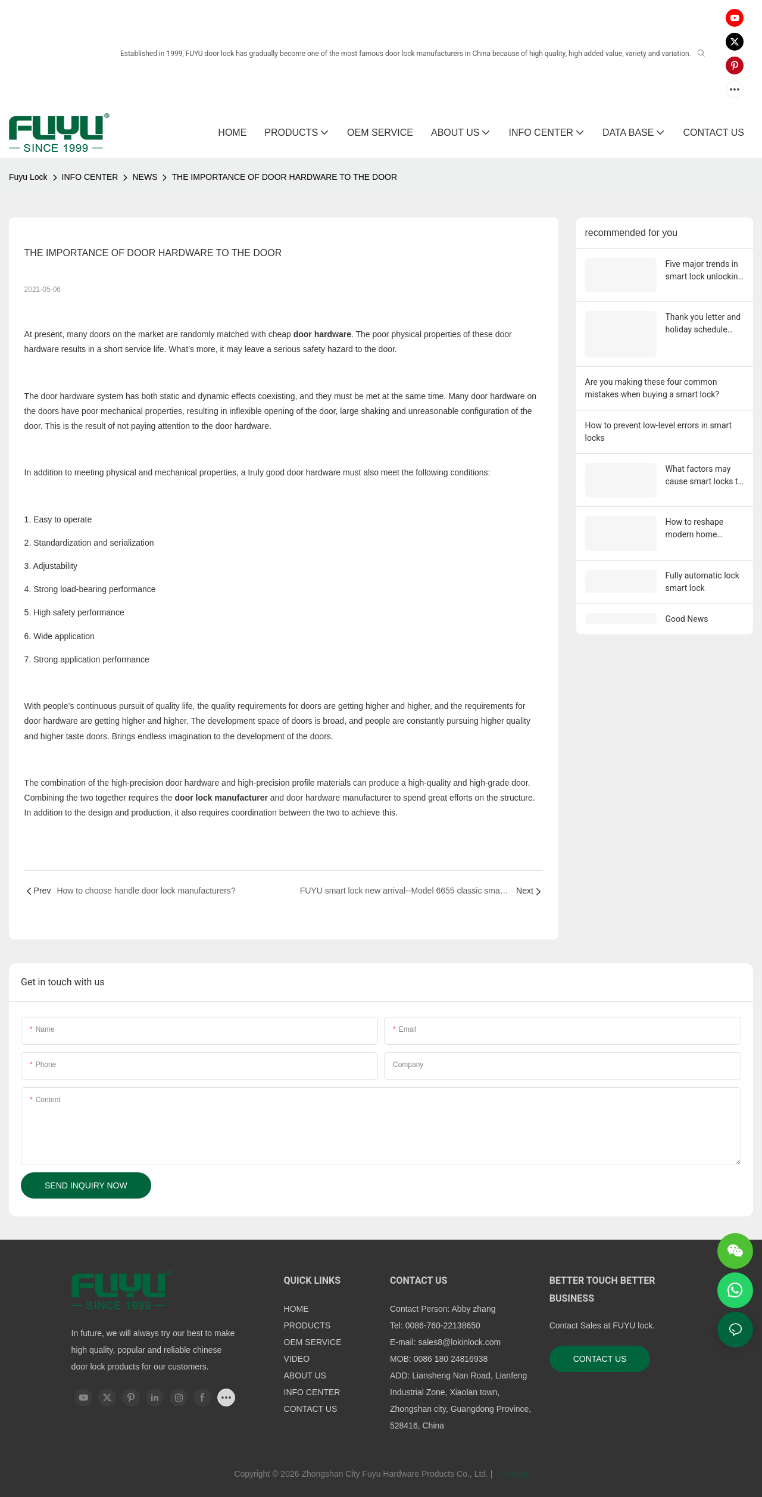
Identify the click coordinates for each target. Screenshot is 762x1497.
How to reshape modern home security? (695, 521)
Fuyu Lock (28, 177)
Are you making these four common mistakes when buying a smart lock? (652, 382)
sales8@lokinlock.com (459, 1342)
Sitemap (511, 1474)
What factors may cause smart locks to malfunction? (704, 470)
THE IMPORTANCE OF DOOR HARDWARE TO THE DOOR (284, 177)
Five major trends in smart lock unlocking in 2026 (704, 271)
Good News (687, 607)
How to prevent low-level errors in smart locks (658, 426)
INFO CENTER (90, 177)
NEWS (144, 177)
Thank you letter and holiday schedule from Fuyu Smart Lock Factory (703, 322)
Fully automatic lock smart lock (702, 570)
